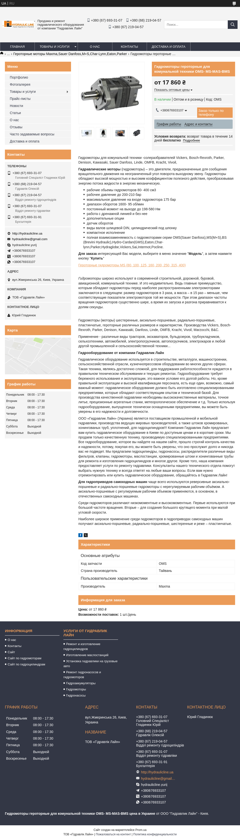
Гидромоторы (76, 689)
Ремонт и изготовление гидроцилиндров (81, 646)
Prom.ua (140, 830)
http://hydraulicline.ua (27, 233)
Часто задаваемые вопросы (32, 134)
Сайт (11, 652)
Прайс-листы (20, 99)
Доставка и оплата (168, 46)
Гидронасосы (76, 695)
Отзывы (16, 127)
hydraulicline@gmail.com (30, 239)
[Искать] (233, 24)
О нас (95, 46)
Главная (17, 46)
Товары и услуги (55, 46)
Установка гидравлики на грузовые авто (90, 663)
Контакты (129, 46)
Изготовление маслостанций (87, 655)
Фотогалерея (20, 84)
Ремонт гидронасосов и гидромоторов (82, 674)
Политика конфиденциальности (155, 834)
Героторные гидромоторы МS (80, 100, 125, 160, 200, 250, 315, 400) (132, 265)
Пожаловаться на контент (113, 834)
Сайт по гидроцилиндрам (26, 664)
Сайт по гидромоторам (24, 658)
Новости (16, 106)
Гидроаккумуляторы (81, 683)
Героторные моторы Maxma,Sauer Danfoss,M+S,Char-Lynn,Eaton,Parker (70, 54)
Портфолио (19, 77)
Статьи (15, 113)
